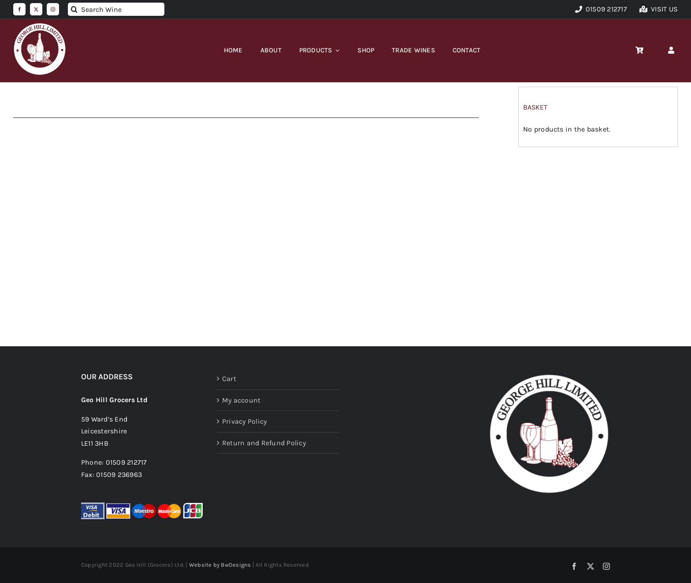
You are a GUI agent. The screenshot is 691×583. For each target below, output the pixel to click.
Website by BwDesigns (220, 564)
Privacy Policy (244, 421)
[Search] (74, 9)
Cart (229, 378)
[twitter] (36, 9)
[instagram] (53, 9)
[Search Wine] (116, 9)
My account (241, 400)
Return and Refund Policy (264, 443)
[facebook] (19, 9)
